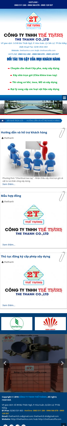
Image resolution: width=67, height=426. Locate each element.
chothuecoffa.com (48, 39)
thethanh (9, 127)
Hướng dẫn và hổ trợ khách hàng (43, 109)
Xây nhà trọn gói (15, 109)
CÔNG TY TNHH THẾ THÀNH (33, 386)
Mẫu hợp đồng (11, 185)
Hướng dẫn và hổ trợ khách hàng (24, 121)
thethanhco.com (27, 39)
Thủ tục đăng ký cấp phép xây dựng (25, 245)
